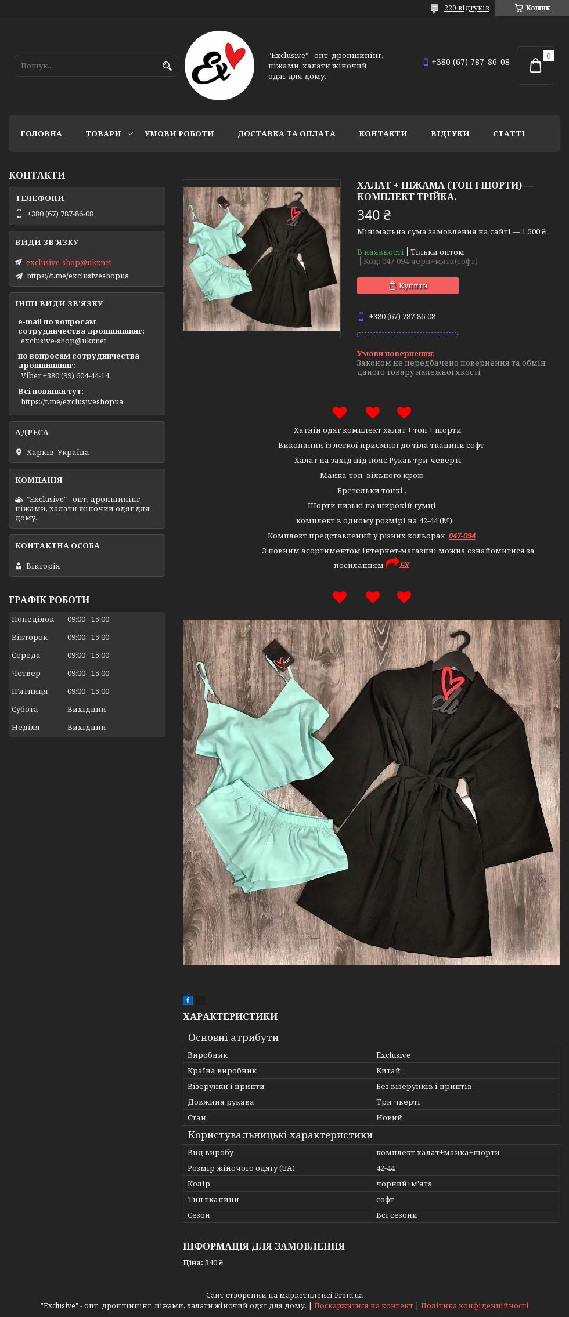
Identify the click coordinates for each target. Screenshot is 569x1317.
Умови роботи (179, 133)
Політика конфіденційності (475, 1306)
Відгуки (450, 133)
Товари (103, 133)
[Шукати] (167, 66)
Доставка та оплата (286, 133)
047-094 (462, 535)
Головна (41, 133)
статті (509, 133)
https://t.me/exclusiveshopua (78, 275)
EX (404, 565)
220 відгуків (466, 8)
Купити (413, 285)
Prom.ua (348, 1295)
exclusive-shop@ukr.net (68, 262)
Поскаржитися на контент (363, 1306)
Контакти (383, 133)
